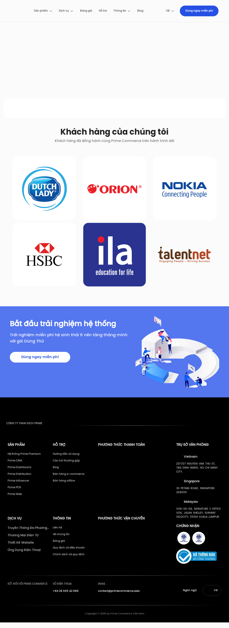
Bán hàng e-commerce (68, 479)
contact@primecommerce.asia (119, 596)
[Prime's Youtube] (18, 598)
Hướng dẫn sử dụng (66, 459)
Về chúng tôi (61, 539)
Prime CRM (15, 466)
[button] (212, 596)
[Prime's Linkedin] (27, 598)
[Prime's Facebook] (10, 598)
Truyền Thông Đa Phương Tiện (27, 534)
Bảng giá (86, 10)
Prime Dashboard (19, 473)
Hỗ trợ (103, 10)
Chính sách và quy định (69, 560)
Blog (140, 10)
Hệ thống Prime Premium (24, 459)
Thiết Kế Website (21, 548)
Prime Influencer (18, 486)
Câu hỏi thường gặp (66, 466)
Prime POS (14, 493)
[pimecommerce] (18, 11)
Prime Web (15, 499)
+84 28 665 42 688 (65, 596)
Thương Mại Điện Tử (23, 541)
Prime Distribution (19, 479)
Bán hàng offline (64, 486)
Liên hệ (57, 533)
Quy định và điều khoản (69, 553)
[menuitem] (43, 11)
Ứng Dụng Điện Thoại (24, 555)
